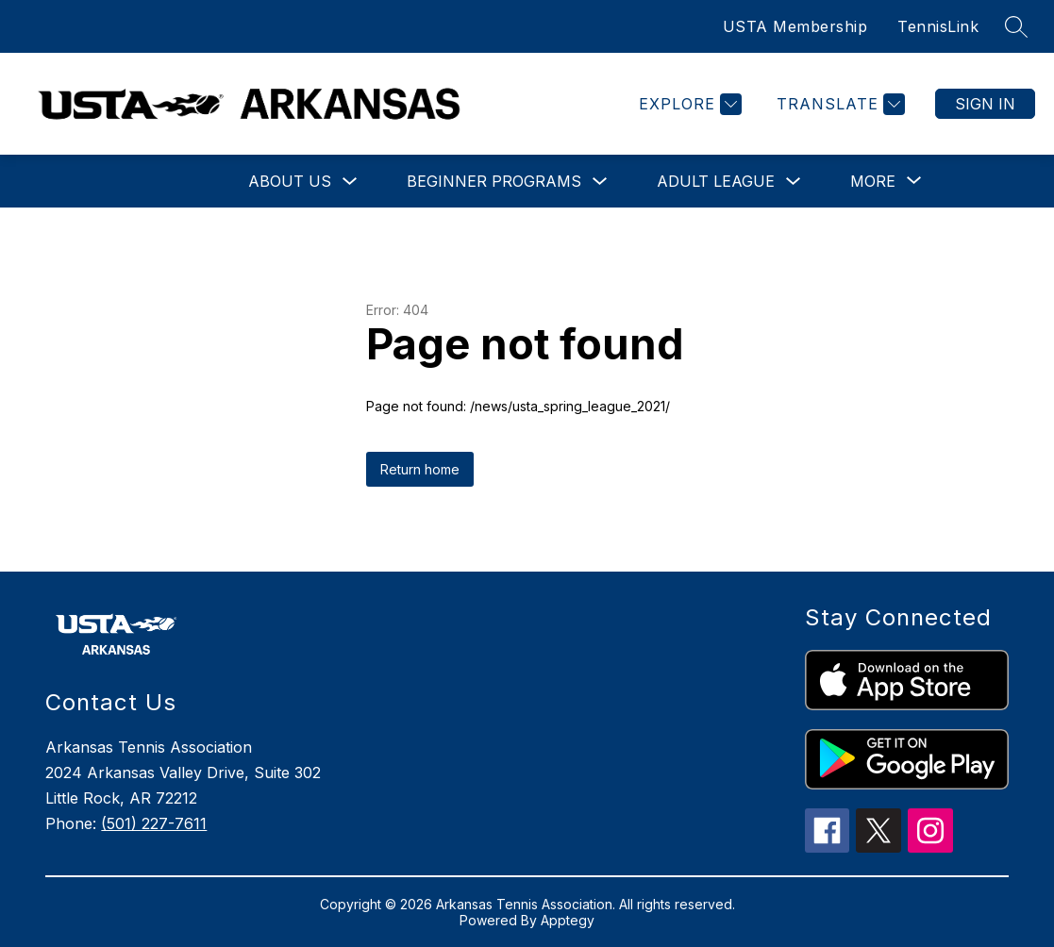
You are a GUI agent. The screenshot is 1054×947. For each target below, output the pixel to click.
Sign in (985, 103)
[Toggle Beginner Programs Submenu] (600, 181)
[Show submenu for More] (872, 181)
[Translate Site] (838, 104)
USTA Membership (795, 26)
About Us (289, 181)
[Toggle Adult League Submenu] (793, 181)
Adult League (716, 181)
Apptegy (567, 920)
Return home (420, 469)
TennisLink (938, 26)
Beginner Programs (494, 181)
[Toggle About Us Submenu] (350, 181)
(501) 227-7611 (154, 823)
